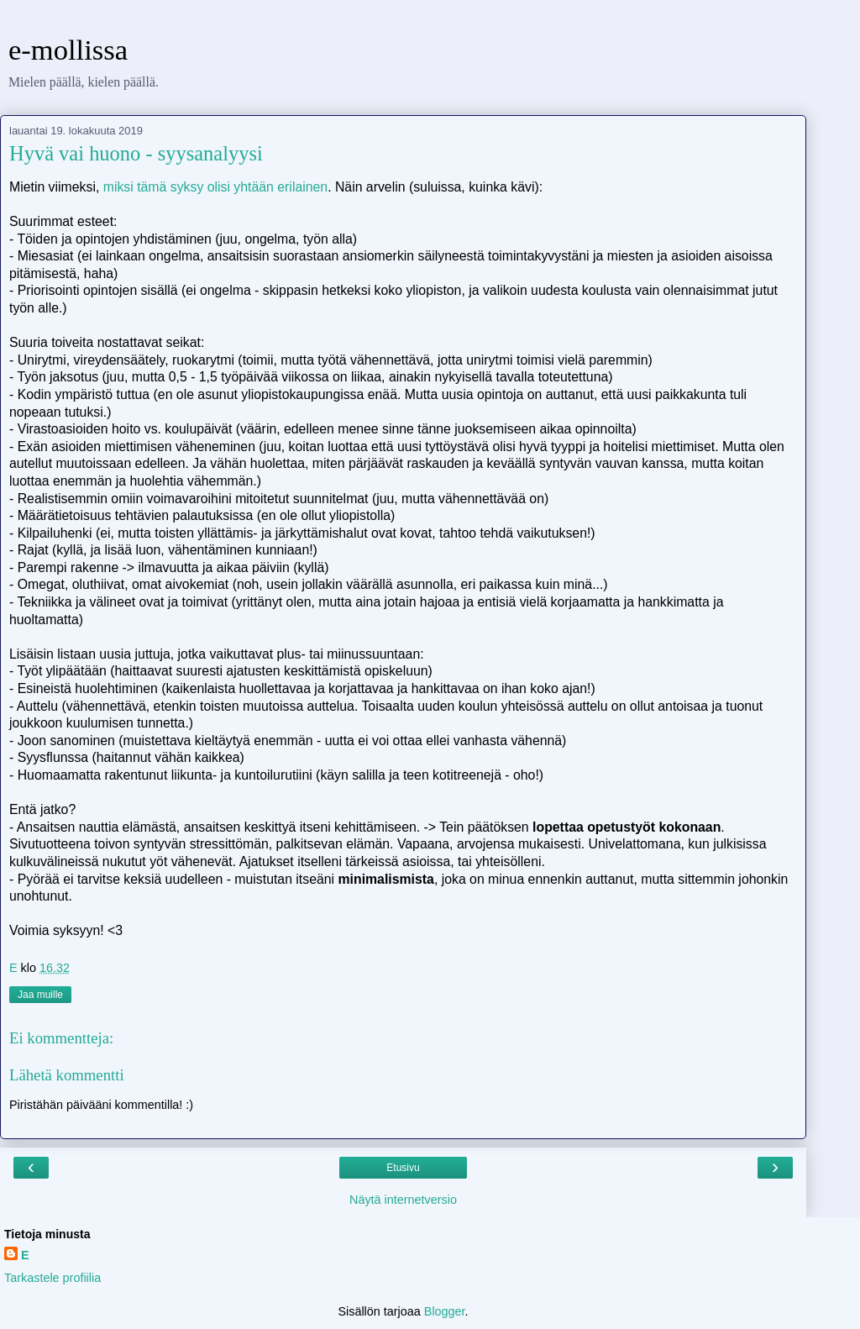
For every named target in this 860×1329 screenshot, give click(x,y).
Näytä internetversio (403, 1199)
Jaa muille (40, 995)
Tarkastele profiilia (52, 1277)
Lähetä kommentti (66, 1075)
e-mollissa (68, 50)
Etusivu (402, 1168)
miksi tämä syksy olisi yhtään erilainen (215, 187)
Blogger (444, 1311)
